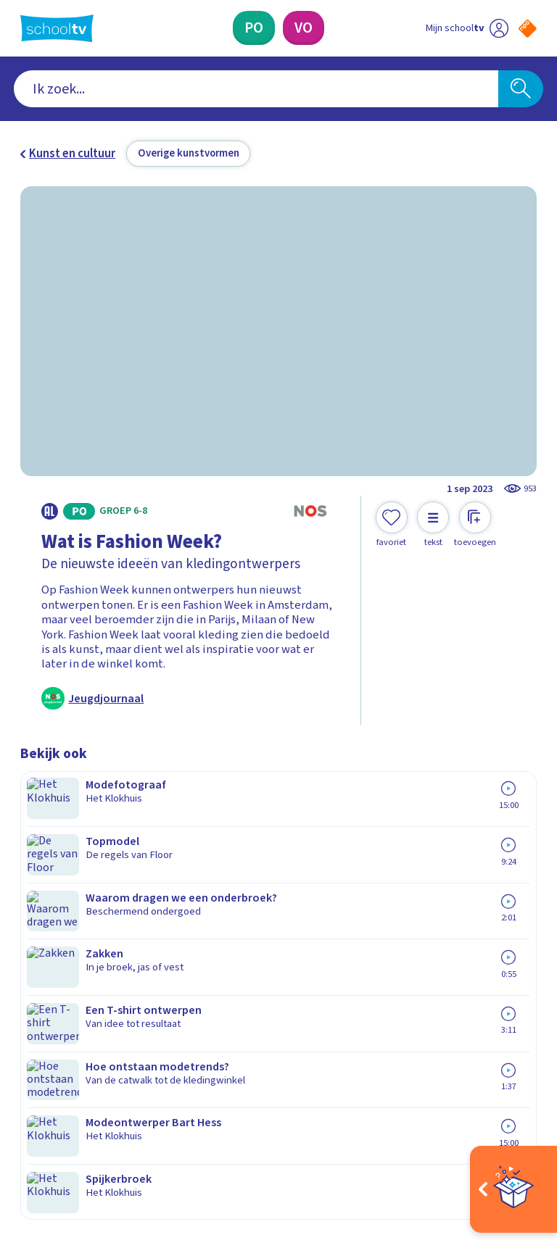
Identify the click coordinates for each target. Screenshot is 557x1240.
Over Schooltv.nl (72, 909)
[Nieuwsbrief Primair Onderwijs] (408, 938)
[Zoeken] (520, 89)
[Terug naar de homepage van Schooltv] (57, 28)
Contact (45, 867)
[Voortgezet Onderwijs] (303, 28)
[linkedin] (91, 1107)
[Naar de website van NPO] (527, 28)
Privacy (43, 930)
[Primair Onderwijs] (254, 28)
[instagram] (59, 1107)
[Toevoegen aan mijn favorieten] (392, 525)
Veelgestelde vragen (85, 888)
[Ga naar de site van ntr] (516, 1145)
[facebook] (28, 1107)
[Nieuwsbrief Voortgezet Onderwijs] (408, 986)
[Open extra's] (513, 1189)
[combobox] (256, 89)
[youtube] (123, 1107)
